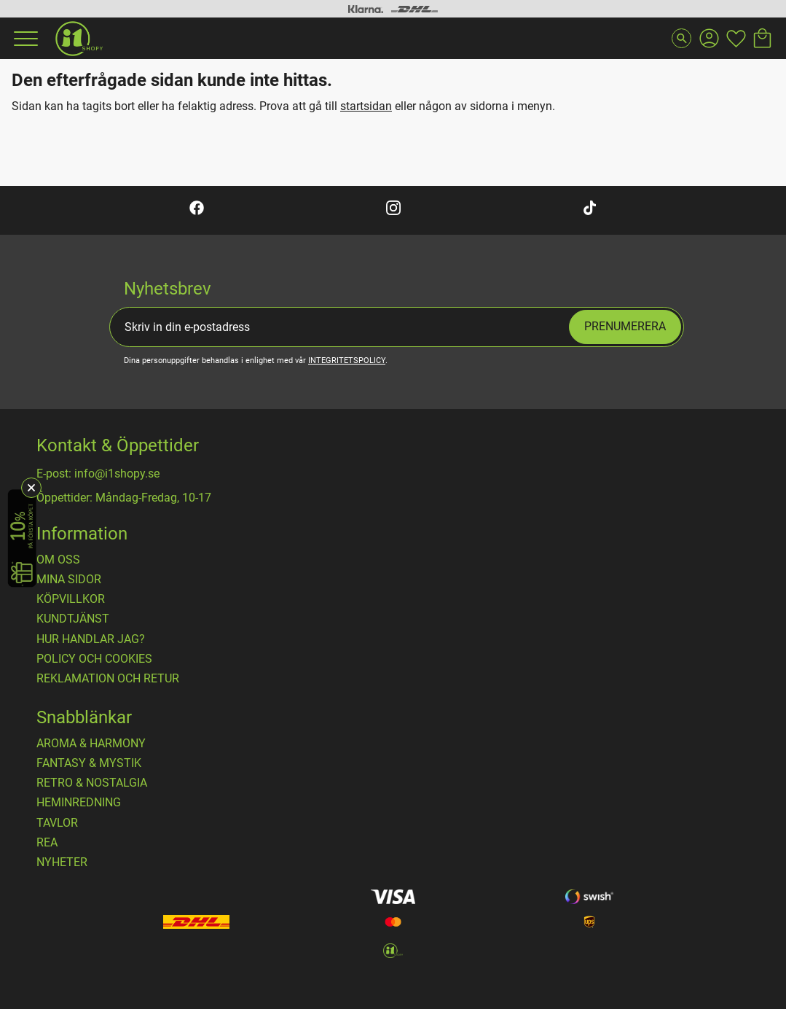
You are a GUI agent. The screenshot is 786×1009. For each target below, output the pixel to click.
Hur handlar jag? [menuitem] (90, 639)
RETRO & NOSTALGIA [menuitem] (91, 783)
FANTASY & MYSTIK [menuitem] (88, 763)
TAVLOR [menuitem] (57, 823)
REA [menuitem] (47, 842)
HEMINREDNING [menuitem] (78, 802)
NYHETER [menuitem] (61, 862)
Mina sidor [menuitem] (68, 579)
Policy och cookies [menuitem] (94, 659)
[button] (24, 38)
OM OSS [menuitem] (58, 559)
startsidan (366, 106)
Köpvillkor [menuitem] (70, 599)
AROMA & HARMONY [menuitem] (91, 743)
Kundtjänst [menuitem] (72, 619)
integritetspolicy (346, 360)
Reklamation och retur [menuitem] (107, 678)
